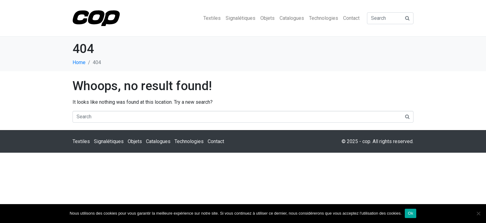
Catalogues (292, 18)
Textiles (212, 18)
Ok (410, 213)
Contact (351, 18)
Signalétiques (240, 18)
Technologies (323, 18)
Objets (267, 18)
